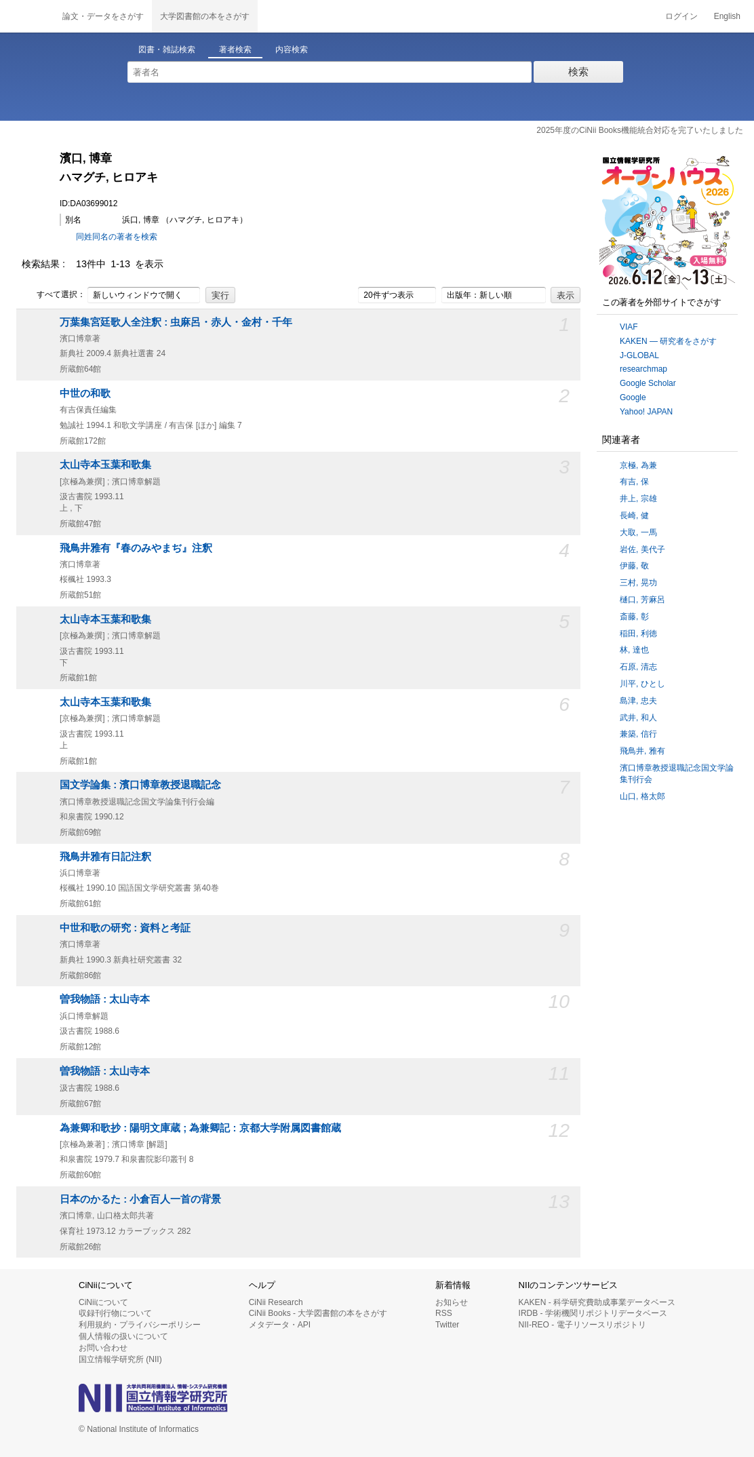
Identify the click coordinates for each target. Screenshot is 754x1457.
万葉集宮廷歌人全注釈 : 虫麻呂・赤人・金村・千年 (176, 322)
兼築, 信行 (638, 734)
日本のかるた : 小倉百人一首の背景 (140, 1199)
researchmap (643, 369)
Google (633, 397)
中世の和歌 (85, 393)
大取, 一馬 (638, 532)
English (727, 16)
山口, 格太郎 (642, 796)
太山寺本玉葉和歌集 (105, 464)
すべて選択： (53, 295)
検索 (578, 71)
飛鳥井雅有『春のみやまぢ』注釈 (136, 548)
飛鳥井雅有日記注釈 (105, 856)
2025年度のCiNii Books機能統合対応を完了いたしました (639, 130)
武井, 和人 (638, 717)
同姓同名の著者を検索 (116, 236)
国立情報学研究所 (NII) (120, 1359)
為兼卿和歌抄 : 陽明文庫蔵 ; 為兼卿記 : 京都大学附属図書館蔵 (200, 1128)
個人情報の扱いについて (123, 1336)
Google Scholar (648, 383)
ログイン (681, 16)
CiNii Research (276, 1302)
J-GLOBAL (639, 355)
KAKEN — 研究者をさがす (668, 341)
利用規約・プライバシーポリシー (140, 1324)
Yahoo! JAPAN (646, 411)
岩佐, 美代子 (642, 549)
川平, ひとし (642, 683)
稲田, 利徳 (638, 633)
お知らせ (451, 1302)
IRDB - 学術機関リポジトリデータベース (593, 1313)
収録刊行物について (115, 1313)
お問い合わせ (103, 1348)
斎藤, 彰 (634, 616)
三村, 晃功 (638, 582)
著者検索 (235, 49)
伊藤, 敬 (634, 565)
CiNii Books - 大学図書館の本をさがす (318, 1313)
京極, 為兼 (638, 465)
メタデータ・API (280, 1324)
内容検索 (291, 49)
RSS (443, 1313)
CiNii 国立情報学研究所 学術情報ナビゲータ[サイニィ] (27, 16)
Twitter (447, 1324)
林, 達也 (634, 650)
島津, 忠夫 (638, 700)
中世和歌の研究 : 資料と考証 (125, 927)
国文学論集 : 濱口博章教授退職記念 (140, 784)
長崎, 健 (634, 515)
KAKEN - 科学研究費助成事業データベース (597, 1302)
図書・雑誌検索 (166, 49)
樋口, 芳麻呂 (642, 599)
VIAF (629, 327)
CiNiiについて (103, 1302)
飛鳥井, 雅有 (642, 751)
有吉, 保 (634, 481)
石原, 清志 (638, 667)
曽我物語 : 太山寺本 (105, 999)
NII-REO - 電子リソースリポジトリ (582, 1324)
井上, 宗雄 (638, 498)
